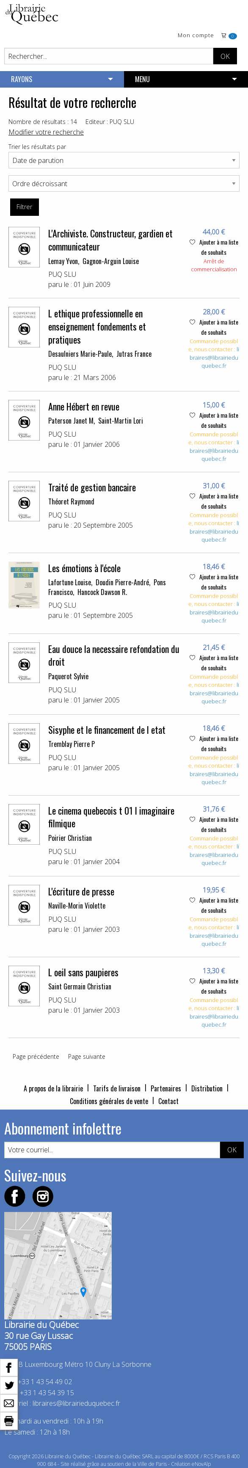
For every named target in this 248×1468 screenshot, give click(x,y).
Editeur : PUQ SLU (109, 122)
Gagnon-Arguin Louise (111, 261)
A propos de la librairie (53, 1088)
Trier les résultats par (37, 147)
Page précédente (36, 1056)
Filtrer (24, 207)
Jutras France (134, 354)
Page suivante (86, 1056)
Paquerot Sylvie (68, 676)
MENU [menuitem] (142, 79)
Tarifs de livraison (117, 1088)
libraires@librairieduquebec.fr (215, 357)
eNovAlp (201, 1464)
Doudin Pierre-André (122, 582)
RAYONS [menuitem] (21, 79)
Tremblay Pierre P (71, 744)
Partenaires (166, 1088)
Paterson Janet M (71, 421)
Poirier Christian (70, 838)
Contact (168, 1101)
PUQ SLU (62, 274)
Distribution (207, 1088)
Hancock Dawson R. (102, 592)
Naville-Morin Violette (76, 906)
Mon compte (196, 36)
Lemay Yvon (63, 261)
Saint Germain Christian (79, 986)
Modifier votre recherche (46, 132)
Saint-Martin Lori (120, 421)
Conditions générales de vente (109, 1101)
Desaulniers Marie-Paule (80, 354)
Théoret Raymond (71, 501)
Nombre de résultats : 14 (42, 122)
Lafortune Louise (69, 582)
